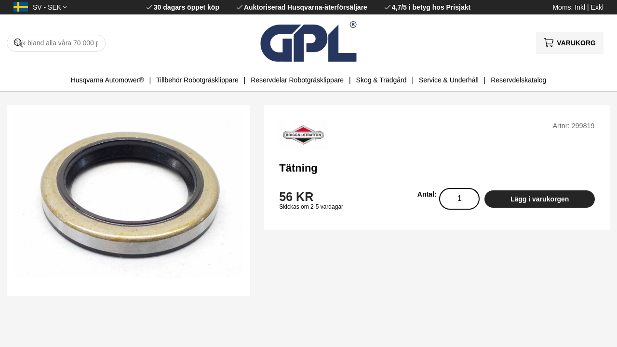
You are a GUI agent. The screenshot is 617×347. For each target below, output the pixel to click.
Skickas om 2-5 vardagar (311, 206)
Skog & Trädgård (381, 80)
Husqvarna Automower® (107, 80)
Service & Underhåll (449, 80)
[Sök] (56, 43)
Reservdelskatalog (518, 80)
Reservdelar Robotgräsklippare (297, 80)
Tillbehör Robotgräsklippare (197, 80)
